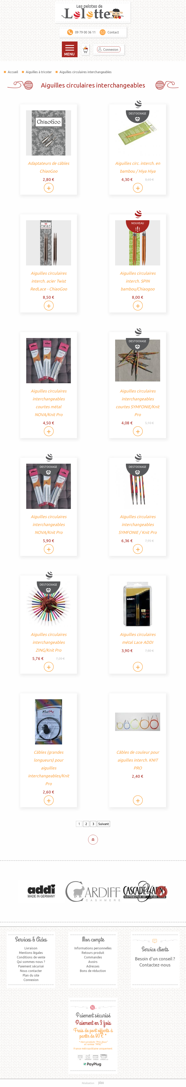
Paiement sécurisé (31, 966)
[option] (41, 891)
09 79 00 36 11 (81, 32)
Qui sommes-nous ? (31, 962)
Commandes (93, 957)
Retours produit (93, 952)
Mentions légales (31, 952)
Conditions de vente (31, 957)
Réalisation (93, 1083)
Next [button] (159, 891)
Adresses (92, 966)
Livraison (30, 948)
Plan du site (31, 975)
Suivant (103, 824)
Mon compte (93, 939)
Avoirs (93, 962)
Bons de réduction (93, 971)
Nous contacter (31, 971)
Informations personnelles (93, 948)
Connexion (110, 49)
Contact (109, 32)
